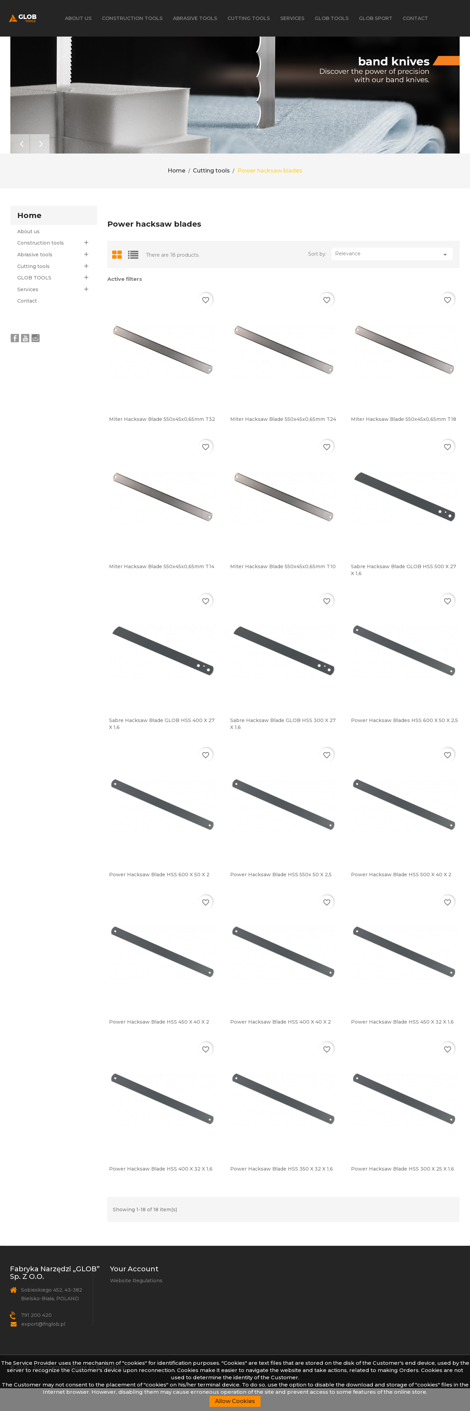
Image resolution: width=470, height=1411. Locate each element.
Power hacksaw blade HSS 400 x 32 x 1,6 (161, 1191)
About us (78, 18)
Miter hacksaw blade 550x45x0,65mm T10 (283, 589)
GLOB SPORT (375, 18)
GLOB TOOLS (332, 18)
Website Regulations (136, 1303)
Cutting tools (248, 18)
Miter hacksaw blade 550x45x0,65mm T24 (283, 442)
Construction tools (132, 18)
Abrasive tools (195, 18)
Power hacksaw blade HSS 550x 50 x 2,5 (281, 897)
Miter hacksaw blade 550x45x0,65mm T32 (162, 442)
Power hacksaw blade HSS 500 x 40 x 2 (401, 897)
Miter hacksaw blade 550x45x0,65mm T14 (161, 589)
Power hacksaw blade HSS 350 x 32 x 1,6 (281, 1191)
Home (29, 238)
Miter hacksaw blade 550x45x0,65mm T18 (403, 442)
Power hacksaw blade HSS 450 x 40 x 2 (159, 1044)
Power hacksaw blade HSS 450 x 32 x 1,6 (402, 1044)
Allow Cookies (235, 1401)
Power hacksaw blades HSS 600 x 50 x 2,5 (404, 743)
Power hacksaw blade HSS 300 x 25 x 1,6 (402, 1191)
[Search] (420, 52)
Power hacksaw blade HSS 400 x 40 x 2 (280, 1044)
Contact (415, 18)
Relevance (392, 277)
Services (292, 18)
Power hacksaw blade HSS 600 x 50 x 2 (159, 897)
